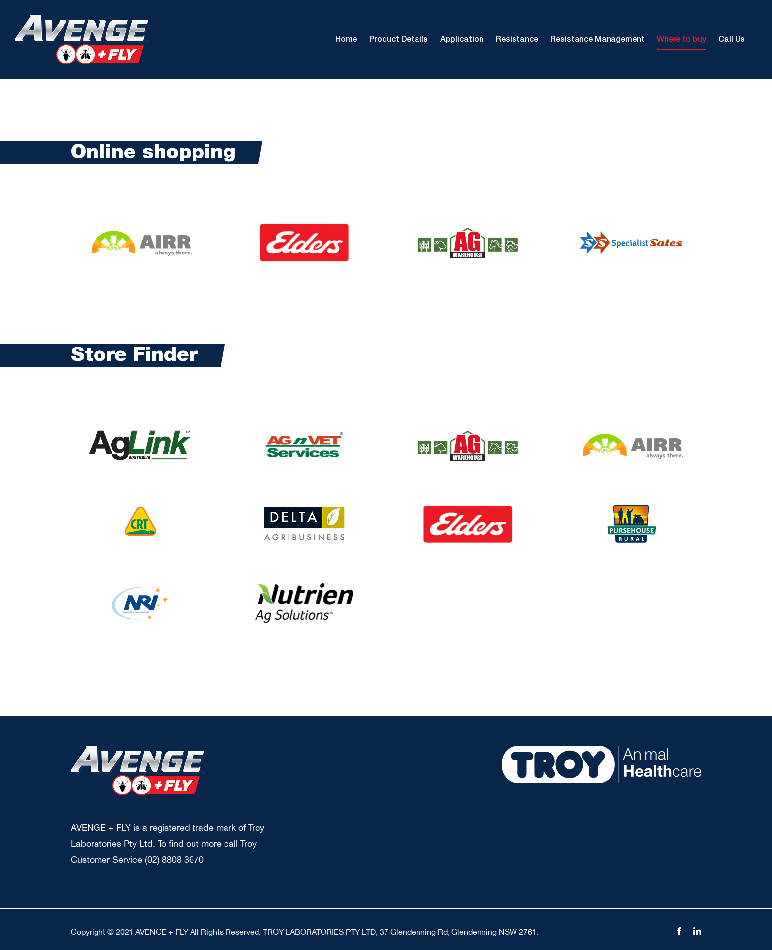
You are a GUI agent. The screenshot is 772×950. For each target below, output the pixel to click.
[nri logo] (140, 587)
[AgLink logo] (140, 430)
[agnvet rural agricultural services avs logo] (304, 430)
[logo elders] (304, 227)
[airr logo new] (140, 233)
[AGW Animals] (467, 229)
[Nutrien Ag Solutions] (304, 587)
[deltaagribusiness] (304, 511)
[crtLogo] (140, 509)
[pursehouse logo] (632, 509)
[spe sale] (631, 235)
